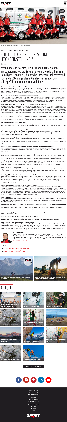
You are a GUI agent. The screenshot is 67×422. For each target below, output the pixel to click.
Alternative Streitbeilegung (33, 405)
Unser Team (33, 406)
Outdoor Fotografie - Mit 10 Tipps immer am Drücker (17, 250)
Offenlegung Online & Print (33, 401)
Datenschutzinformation (33, 394)
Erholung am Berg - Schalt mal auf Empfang (15, 251)
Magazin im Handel (33, 392)
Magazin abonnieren (33, 390)
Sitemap (33, 410)
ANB (33, 403)
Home (2, 50)
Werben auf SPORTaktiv (33, 399)
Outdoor (9, 50)
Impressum (33, 408)
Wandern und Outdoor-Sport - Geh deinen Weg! (16, 248)
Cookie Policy (33, 397)
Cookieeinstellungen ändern (34, 396)
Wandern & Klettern (21, 50)
